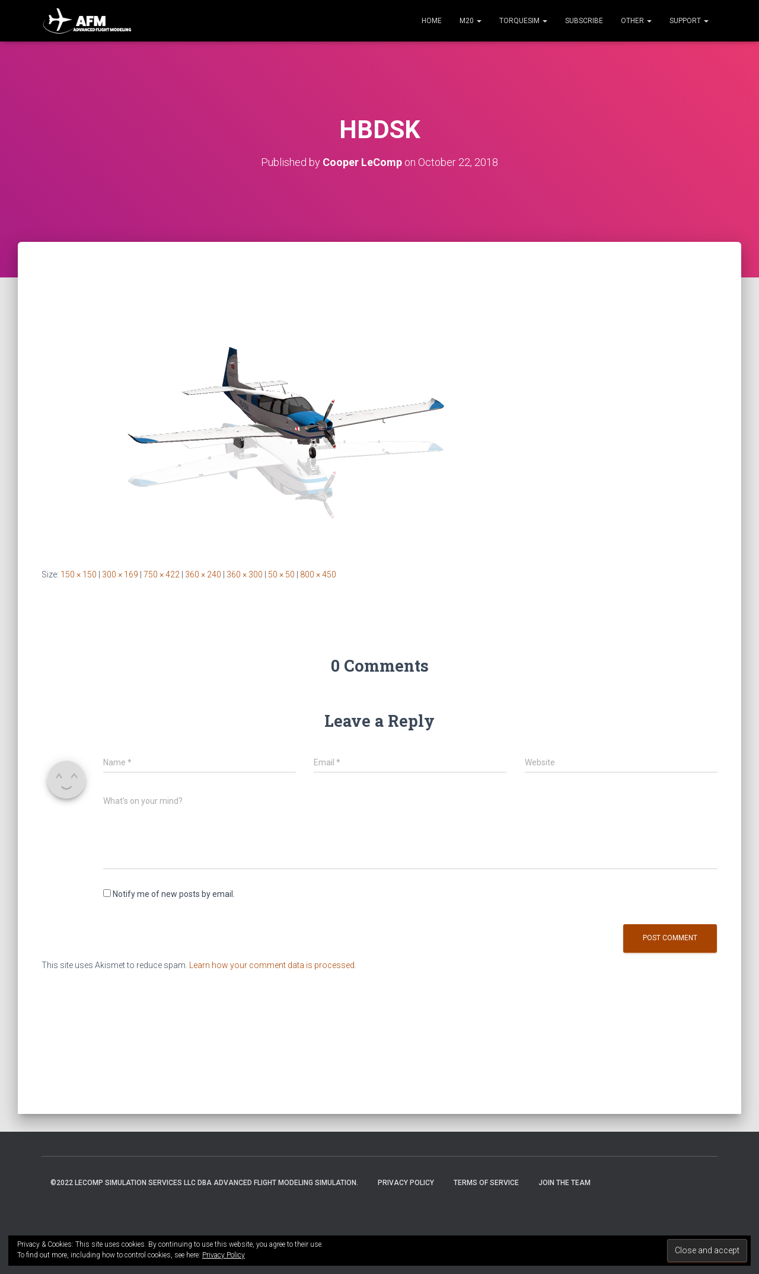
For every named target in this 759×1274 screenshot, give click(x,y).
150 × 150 (78, 574)
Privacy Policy (406, 1183)
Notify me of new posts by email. (174, 894)
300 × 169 (120, 574)
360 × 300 (245, 574)
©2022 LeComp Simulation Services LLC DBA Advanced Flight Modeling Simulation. (204, 1183)
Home (432, 21)
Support (689, 21)
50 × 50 (281, 574)
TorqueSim (523, 21)
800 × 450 (318, 574)
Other (636, 21)
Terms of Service (486, 1183)
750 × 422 (161, 574)
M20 (470, 21)
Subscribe (584, 21)
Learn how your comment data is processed (272, 965)
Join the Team (564, 1183)
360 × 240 (203, 574)
